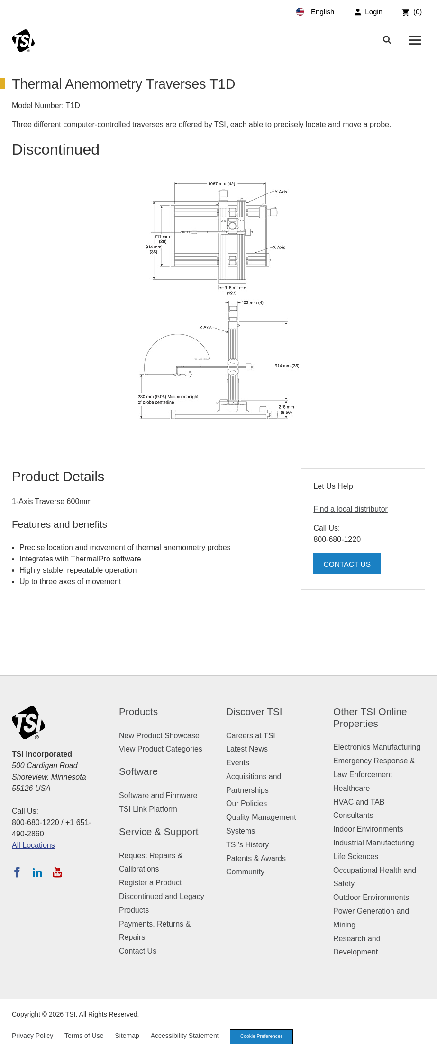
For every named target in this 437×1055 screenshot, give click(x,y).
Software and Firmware (158, 795)
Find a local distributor (350, 509)
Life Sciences (355, 857)
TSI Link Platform (148, 809)
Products (138, 711)
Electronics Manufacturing (376, 747)
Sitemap (127, 1036)
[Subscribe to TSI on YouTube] (57, 872)
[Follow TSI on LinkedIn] (37, 872)
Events (237, 763)
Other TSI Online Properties (370, 717)
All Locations (33, 845)
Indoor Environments (368, 829)
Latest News (247, 749)
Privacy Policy (32, 1036)
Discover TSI (254, 711)
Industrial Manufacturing (373, 843)
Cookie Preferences (264, 1037)
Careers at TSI (250, 736)
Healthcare (351, 788)
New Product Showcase (159, 736)
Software (138, 771)
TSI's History (247, 845)
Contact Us (347, 564)
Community (245, 872)
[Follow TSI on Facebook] (17, 872)
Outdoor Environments (371, 897)
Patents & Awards (256, 858)
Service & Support (159, 831)
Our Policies (246, 803)
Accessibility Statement (185, 1036)
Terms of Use (83, 1036)
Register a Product (150, 883)
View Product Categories (160, 749)
